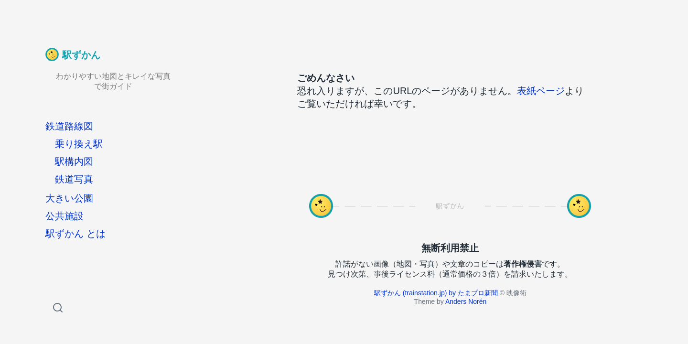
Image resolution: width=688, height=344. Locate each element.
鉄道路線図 (69, 126)
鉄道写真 (74, 179)
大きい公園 (69, 198)
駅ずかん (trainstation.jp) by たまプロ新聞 (436, 293)
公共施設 (64, 216)
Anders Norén (465, 301)
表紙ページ (541, 91)
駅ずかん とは (75, 233)
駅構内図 (74, 161)
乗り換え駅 (79, 144)
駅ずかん (81, 55)
